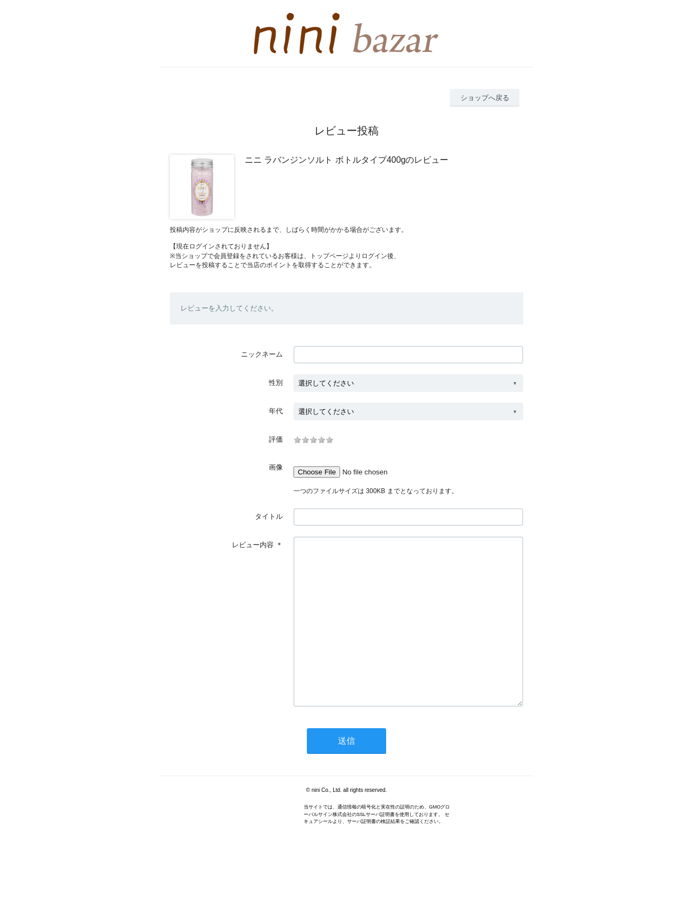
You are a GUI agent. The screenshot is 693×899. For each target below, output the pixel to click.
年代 (276, 411)
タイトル (269, 516)
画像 (276, 467)
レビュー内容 (253, 545)
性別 (276, 383)
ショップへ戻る (485, 98)
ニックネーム (262, 354)
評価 (276, 439)
